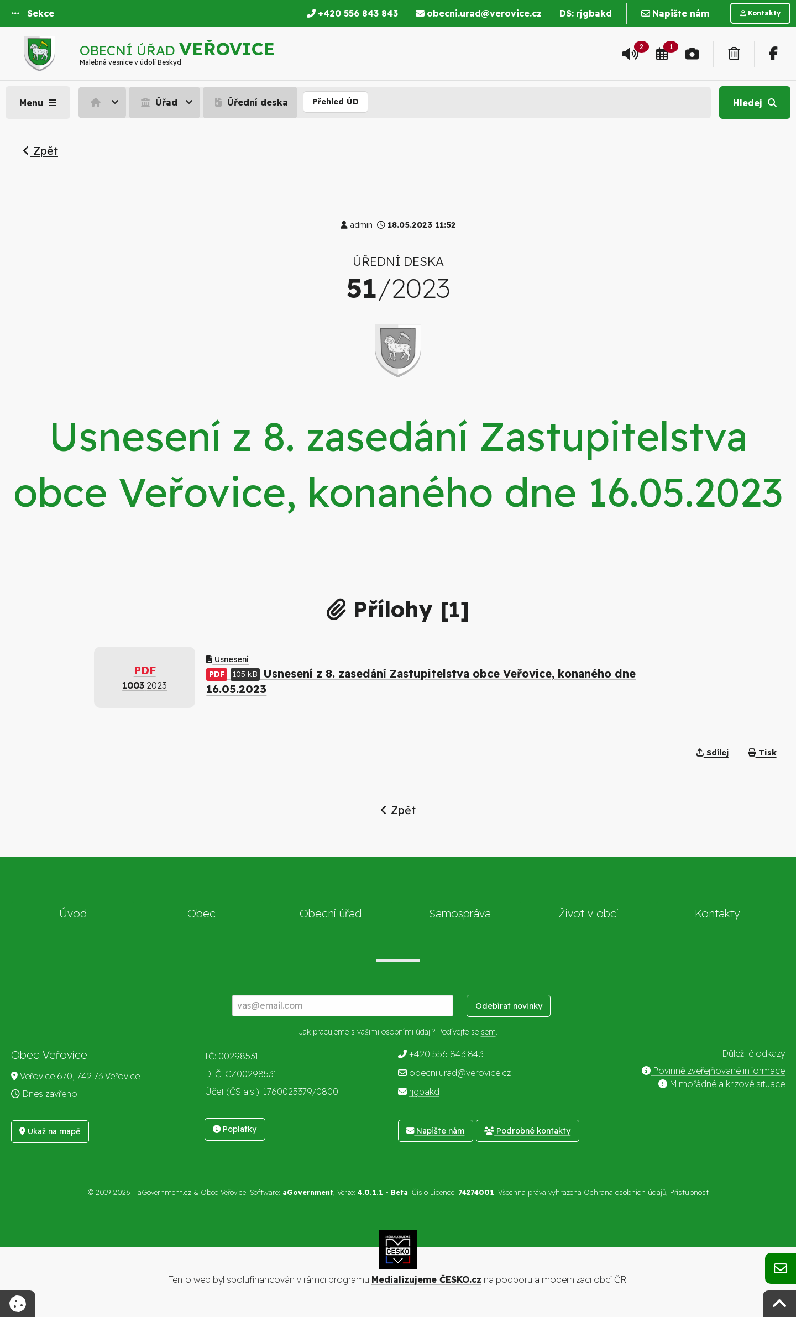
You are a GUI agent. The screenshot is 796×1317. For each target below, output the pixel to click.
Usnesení (227, 659)
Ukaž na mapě (49, 1131)
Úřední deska (250, 102)
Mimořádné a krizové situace (721, 1083)
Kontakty (717, 913)
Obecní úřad (331, 913)
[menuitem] (103, 102)
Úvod (73, 913)
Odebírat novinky (508, 1006)
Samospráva (460, 913)
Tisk (762, 753)
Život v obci (588, 913)
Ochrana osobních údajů (625, 1192)
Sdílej (712, 753)
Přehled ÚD (335, 102)
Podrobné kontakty (527, 1131)
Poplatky (234, 1129)
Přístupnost (689, 1192)
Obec (201, 913)
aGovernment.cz (164, 1192)
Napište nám (435, 1131)
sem (488, 1032)
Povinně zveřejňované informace (713, 1070)
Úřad (157, 102)
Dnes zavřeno (49, 1093)
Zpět (40, 151)
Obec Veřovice (223, 1192)
